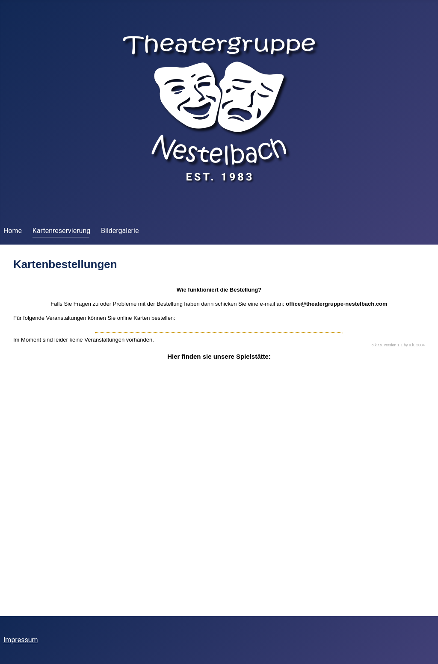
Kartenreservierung (61, 231)
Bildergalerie (120, 231)
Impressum (20, 640)
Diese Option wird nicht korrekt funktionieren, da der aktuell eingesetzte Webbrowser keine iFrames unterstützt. (219, 429)
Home (12, 231)
